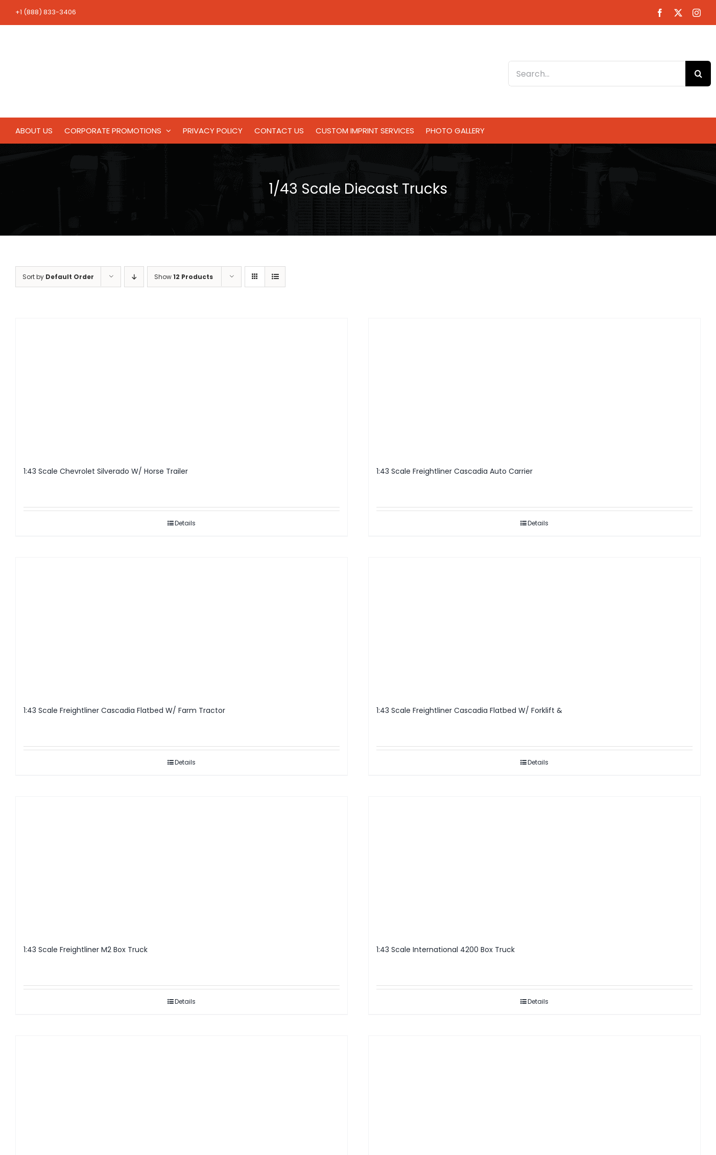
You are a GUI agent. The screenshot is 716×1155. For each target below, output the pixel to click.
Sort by (58, 276)
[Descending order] (134, 276)
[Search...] (596, 73)
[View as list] (275, 277)
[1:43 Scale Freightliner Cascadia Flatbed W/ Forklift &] (534, 627)
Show (183, 276)
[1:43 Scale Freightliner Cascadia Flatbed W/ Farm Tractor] (181, 627)
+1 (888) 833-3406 (45, 12)
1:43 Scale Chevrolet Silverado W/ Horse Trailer (105, 471)
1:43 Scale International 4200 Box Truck (445, 949)
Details (185, 523)
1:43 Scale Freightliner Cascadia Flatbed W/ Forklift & (469, 710)
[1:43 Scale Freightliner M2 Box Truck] (181, 866)
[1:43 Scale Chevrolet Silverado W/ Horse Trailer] (181, 387)
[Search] (698, 73)
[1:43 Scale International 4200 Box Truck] (534, 866)
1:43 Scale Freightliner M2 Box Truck (85, 949)
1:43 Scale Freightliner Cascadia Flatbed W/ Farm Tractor (124, 710)
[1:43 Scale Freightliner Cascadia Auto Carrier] (534, 387)
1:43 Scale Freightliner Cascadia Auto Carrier (454, 471)
